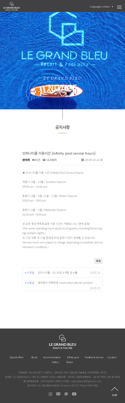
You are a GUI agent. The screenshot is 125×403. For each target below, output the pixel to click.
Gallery (55, 362)
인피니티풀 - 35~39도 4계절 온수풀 (58, 272)
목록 (98, 261)
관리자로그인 (33, 385)
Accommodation (52, 357)
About (34, 357)
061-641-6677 (35, 372)
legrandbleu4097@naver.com (86, 381)
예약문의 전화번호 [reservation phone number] (65, 283)
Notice (69, 362)
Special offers (16, 357)
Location (111, 357)
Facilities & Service (94, 357)
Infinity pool (73, 357)
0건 (36, 160)
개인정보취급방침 (50, 385)
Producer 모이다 (69, 385)
